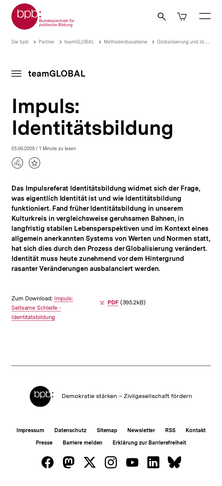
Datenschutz (70, 430)
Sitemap (107, 430)
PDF (113, 302)
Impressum (30, 430)
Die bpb (20, 41)
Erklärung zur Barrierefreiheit (149, 443)
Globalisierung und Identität (187, 41)
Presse (44, 443)
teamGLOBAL (79, 41)
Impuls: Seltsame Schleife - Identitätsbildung (42, 307)
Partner (47, 41)
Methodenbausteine (125, 41)
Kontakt (196, 430)
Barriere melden (83, 443)
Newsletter (141, 430)
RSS (170, 430)
